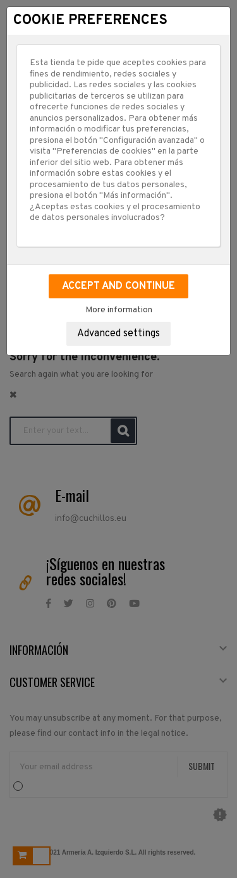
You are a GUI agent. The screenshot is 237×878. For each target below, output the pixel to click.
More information (118, 310)
